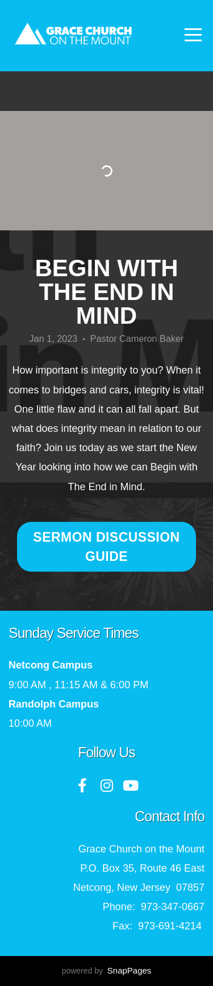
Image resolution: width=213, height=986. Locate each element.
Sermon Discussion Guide (106, 547)
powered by (107, 970)
